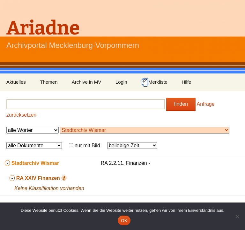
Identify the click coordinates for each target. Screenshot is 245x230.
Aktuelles (16, 82)
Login (121, 82)
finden (181, 104)
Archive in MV (86, 82)
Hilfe (186, 82)
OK (124, 220)
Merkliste (154, 82)
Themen (48, 82)
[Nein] (237, 216)
